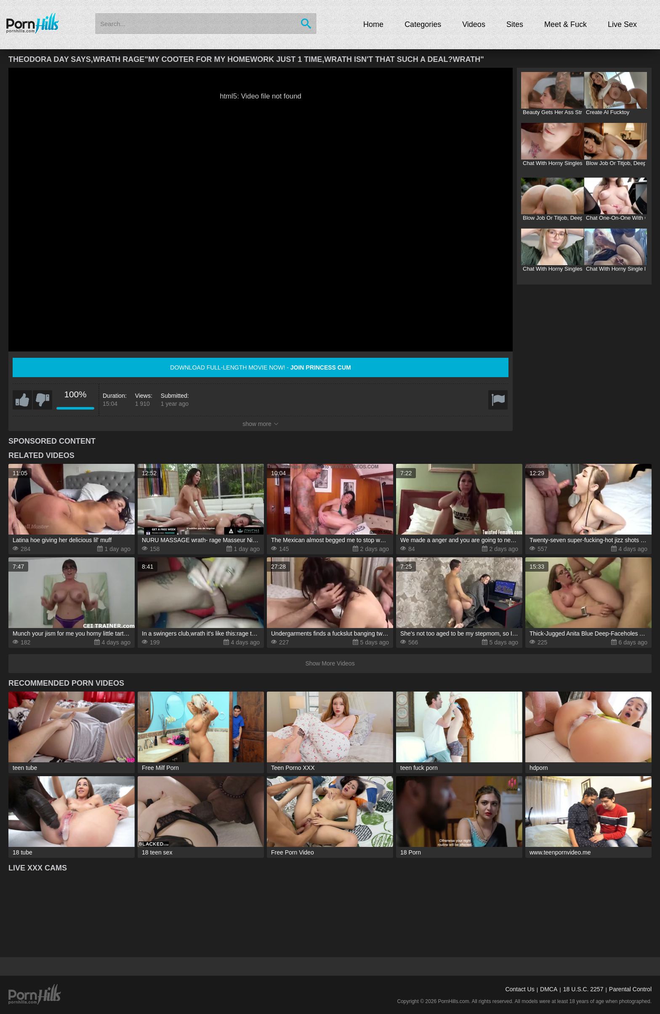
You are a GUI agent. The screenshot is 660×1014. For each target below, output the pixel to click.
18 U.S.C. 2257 (583, 989)
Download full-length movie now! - (260, 367)
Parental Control (630, 989)
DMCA (548, 989)
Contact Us (519, 989)
